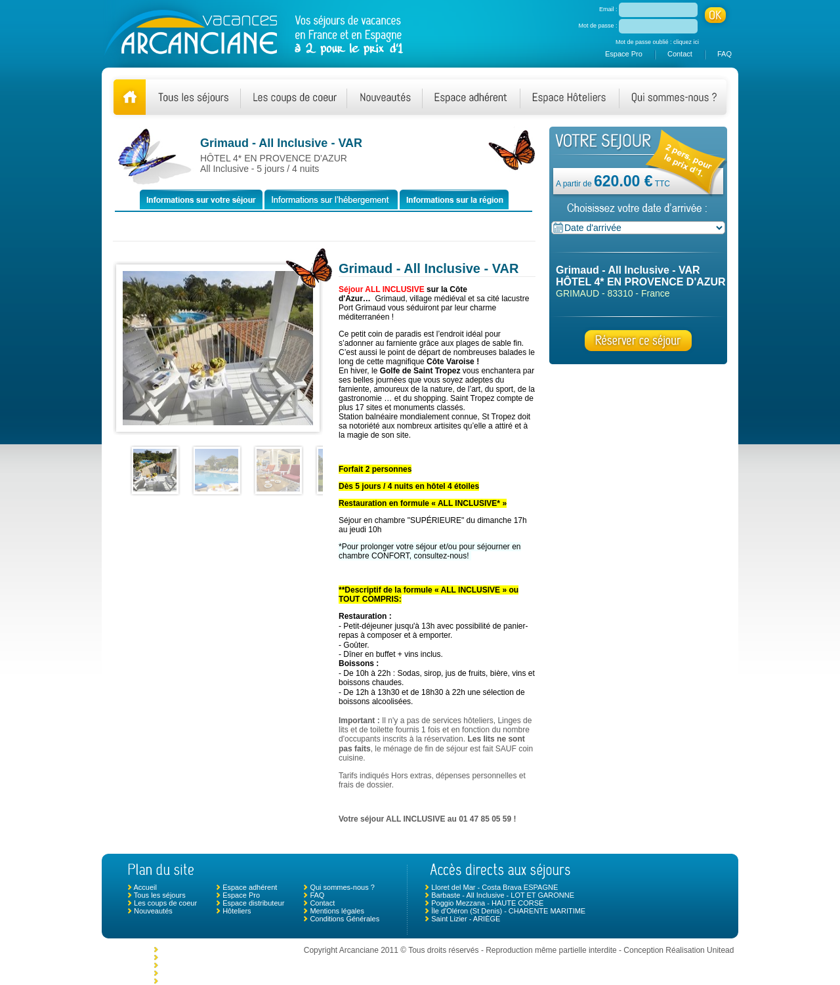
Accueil (144, 887)
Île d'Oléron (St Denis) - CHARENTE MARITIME (508, 911)
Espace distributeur (253, 903)
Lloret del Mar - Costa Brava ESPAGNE (494, 887)
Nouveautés (153, 911)
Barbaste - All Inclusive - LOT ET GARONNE (502, 895)
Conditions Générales (344, 919)
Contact (679, 54)
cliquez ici (686, 42)
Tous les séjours (160, 895)
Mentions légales (337, 911)
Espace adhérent (249, 887)
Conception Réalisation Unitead (678, 950)
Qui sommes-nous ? (342, 887)
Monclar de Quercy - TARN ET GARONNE (228, 973)
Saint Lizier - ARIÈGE (465, 919)
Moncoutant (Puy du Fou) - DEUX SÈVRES (229, 957)
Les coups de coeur (165, 903)
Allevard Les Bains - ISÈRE (203, 950)
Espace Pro (623, 54)
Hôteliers (236, 911)
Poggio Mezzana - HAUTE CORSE (487, 903)
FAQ (724, 54)
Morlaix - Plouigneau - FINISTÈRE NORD (226, 965)
